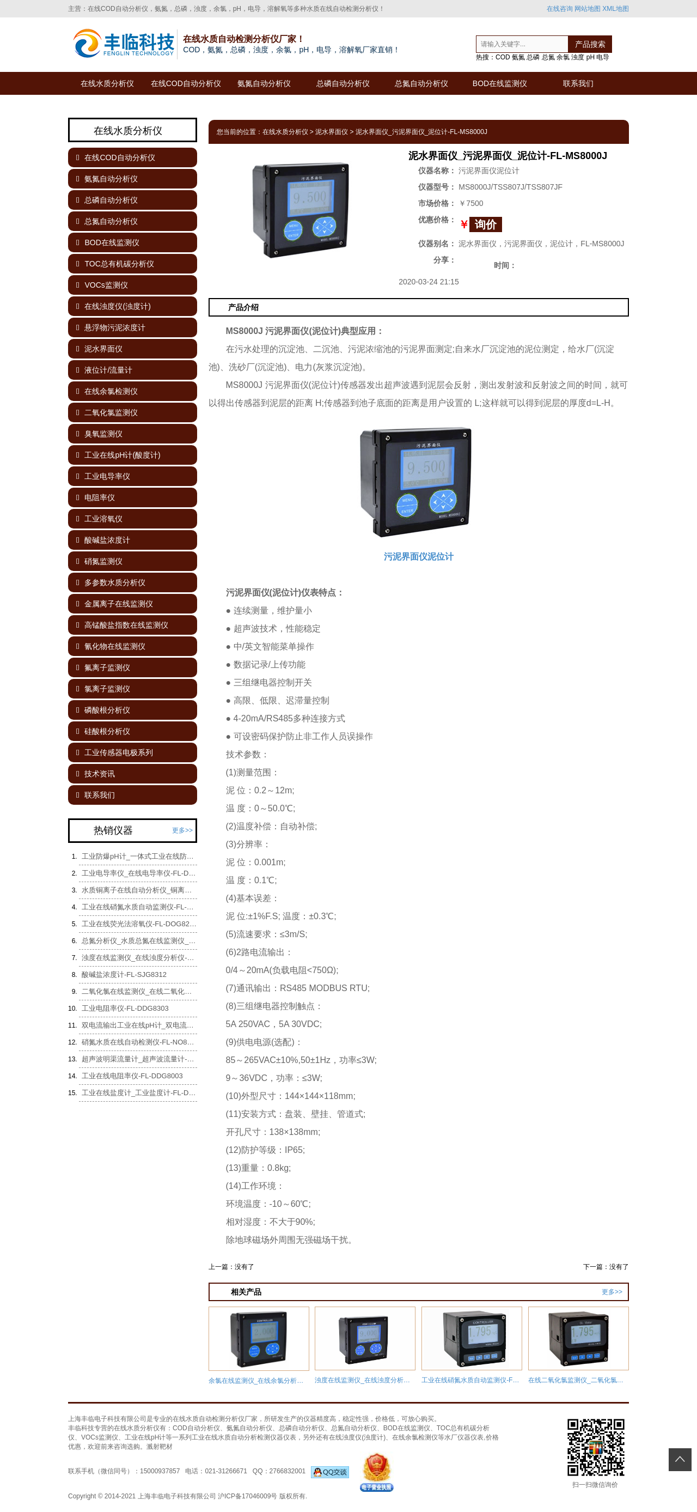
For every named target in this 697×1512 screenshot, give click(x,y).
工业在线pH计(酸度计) (118, 455)
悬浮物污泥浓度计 (110, 327)
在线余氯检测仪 (107, 391)
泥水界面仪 (331, 132)
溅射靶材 (159, 1446)
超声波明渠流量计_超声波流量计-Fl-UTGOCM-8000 (139, 1059)
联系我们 (578, 83)
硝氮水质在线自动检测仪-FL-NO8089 (139, 1042)
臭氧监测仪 (99, 433)
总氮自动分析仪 (421, 83)
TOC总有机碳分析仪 (115, 263)
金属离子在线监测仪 (114, 603)
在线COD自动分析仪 (186, 83)
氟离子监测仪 (103, 667)
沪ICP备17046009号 (247, 1496)
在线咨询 (560, 9)
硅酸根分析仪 (103, 731)
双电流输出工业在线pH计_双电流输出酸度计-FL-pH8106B (139, 1025)
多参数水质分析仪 (110, 582)
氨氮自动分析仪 (264, 83)
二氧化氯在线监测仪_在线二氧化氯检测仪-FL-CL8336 (139, 991)
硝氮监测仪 (99, 561)
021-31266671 (226, 1471)
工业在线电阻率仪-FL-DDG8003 (132, 1076)
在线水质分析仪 (107, 83)
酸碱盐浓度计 (103, 540)
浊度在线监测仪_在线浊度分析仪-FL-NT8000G (139, 958)
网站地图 (587, 9)
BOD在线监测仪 (500, 83)
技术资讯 (95, 773)
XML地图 (615, 9)
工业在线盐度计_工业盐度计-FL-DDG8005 (139, 1093)
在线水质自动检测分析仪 (208, 1419)
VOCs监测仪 (102, 285)
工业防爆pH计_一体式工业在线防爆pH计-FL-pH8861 (139, 856)
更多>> (612, 1292)
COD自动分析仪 (196, 1428)
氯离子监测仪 (103, 688)
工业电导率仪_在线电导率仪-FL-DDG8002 (139, 873)
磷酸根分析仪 (103, 710)
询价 (486, 224)
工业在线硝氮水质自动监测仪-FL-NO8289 (139, 907)
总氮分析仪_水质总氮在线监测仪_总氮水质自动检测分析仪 (139, 941)
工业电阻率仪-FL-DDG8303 (125, 1008)
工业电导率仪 (103, 476)
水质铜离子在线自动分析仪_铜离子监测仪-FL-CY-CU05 (139, 890)
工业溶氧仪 (99, 518)
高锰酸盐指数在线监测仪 (122, 625)
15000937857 (160, 1471)
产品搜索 (590, 44)
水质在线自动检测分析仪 (342, 9)
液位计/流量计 (104, 370)
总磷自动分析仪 (343, 83)
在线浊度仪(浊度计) (113, 306)
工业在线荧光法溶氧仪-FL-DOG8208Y (139, 924)
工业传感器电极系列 (114, 752)
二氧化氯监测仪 (107, 412)
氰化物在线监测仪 (110, 646)
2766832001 (315, 1471)
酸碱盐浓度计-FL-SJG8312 (124, 974)
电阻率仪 (95, 497)
